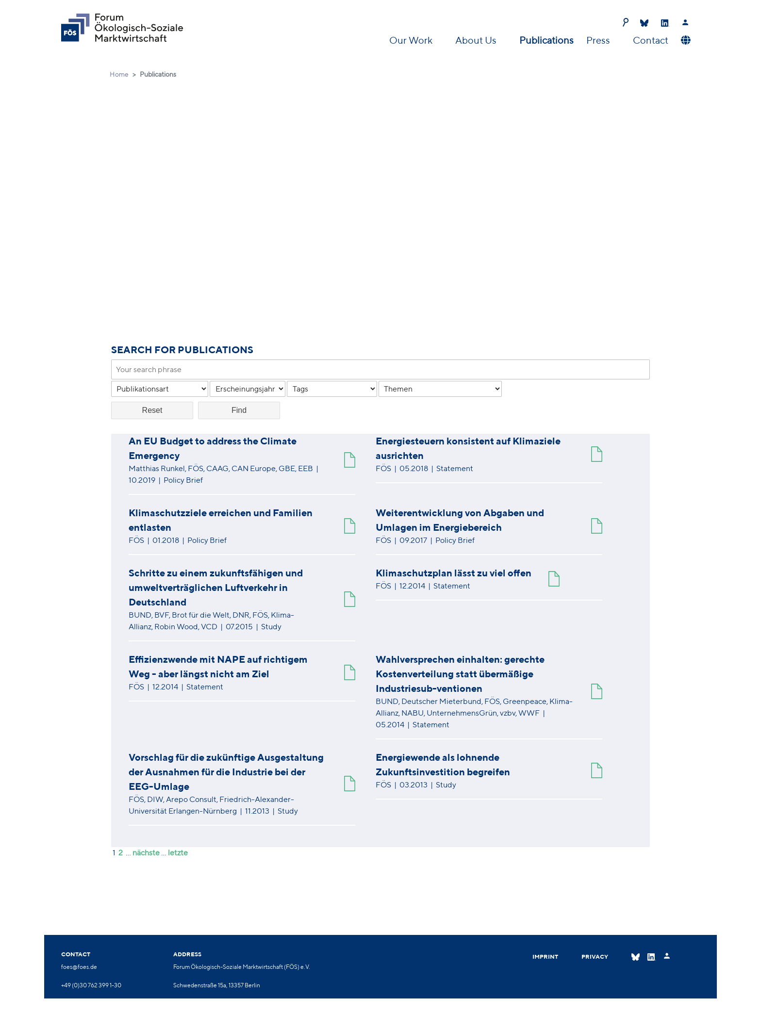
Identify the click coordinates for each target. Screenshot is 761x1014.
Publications (546, 40)
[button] (684, 40)
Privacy (594, 956)
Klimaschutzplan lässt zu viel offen (453, 572)
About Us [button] (476, 40)
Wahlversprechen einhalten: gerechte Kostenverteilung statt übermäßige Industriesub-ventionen (460, 674)
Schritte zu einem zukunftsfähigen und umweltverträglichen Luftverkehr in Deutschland (216, 587)
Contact (650, 40)
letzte (178, 852)
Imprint (545, 956)
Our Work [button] (411, 40)
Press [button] (599, 40)
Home (119, 74)
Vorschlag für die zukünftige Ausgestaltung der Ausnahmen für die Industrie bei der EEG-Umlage (226, 772)
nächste (146, 852)
